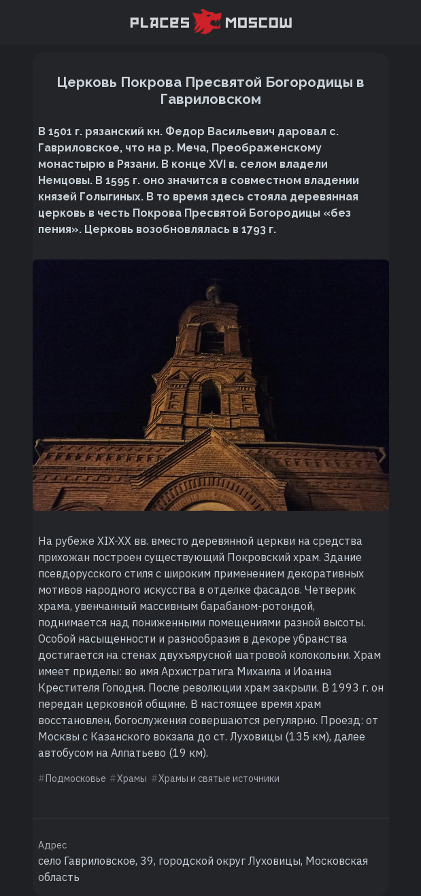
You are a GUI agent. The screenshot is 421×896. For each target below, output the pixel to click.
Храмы (132, 778)
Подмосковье (76, 778)
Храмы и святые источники (219, 778)
